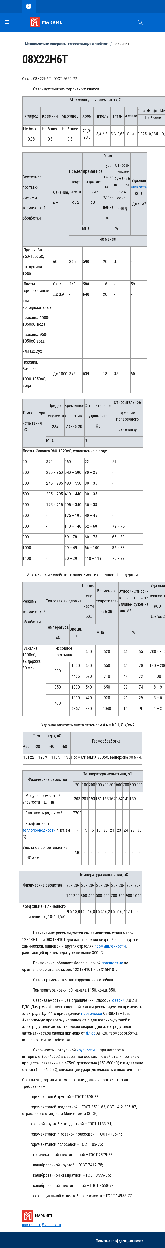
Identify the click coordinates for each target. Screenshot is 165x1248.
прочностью (112, 962)
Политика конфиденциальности (119, 1241)
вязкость (139, 186)
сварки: (118, 1000)
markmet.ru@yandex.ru (41, 1224)
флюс (91, 1033)
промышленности (110, 946)
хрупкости (86, 1049)
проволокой (91, 1013)
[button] (140, 22)
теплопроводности (39, 830)
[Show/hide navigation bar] (7, 22)
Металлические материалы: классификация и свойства (66, 44)
